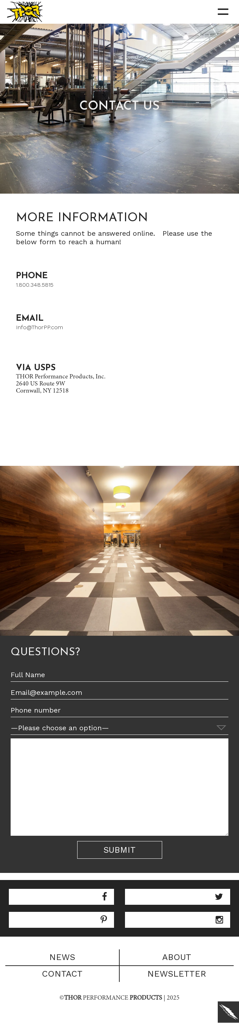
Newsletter (176, 974)
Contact (62, 974)
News (62, 957)
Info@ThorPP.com (39, 327)
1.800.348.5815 (34, 284)
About (176, 957)
